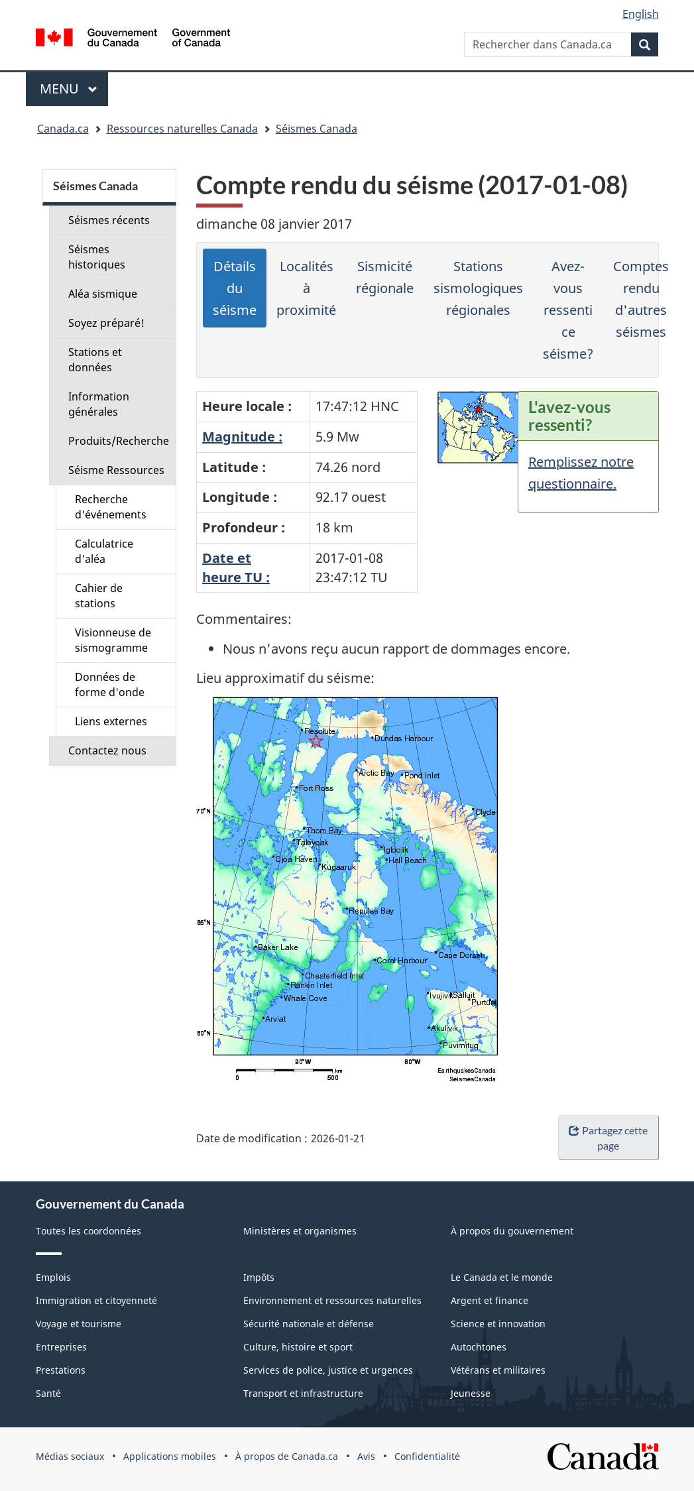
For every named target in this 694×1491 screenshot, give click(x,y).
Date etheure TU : (236, 567)
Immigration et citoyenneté (96, 1300)
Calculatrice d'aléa (104, 551)
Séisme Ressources (116, 470)
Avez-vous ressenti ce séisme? (568, 310)
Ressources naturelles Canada (182, 128)
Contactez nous (107, 750)
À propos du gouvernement (512, 1230)
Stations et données (95, 360)
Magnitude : (242, 437)
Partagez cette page (608, 1138)
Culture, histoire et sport (298, 1347)
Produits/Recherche (118, 441)
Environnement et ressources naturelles (332, 1300)
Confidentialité (427, 1456)
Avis (366, 1456)
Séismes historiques (96, 257)
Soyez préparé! (106, 323)
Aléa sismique (102, 293)
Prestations (61, 1370)
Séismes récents (109, 220)
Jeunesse (471, 1393)
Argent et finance (489, 1300)
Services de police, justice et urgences (328, 1370)
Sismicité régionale (385, 277)
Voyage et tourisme (78, 1323)
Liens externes (111, 721)
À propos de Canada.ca (286, 1456)
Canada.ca (63, 128)
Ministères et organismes (300, 1230)
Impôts (258, 1277)
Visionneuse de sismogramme (113, 640)
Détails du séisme (235, 288)
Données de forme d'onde (110, 684)
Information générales (98, 404)
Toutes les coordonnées (88, 1230)
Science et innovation (498, 1323)
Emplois (53, 1277)
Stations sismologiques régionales (478, 288)
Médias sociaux (70, 1456)
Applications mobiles (169, 1456)
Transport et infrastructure (303, 1393)
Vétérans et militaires (498, 1370)
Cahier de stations (99, 596)
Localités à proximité (306, 288)
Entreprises (61, 1347)
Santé (48, 1393)
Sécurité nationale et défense (308, 1323)
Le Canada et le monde (502, 1277)
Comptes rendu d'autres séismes (641, 299)
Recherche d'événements (110, 507)
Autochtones (478, 1347)
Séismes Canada (316, 128)
